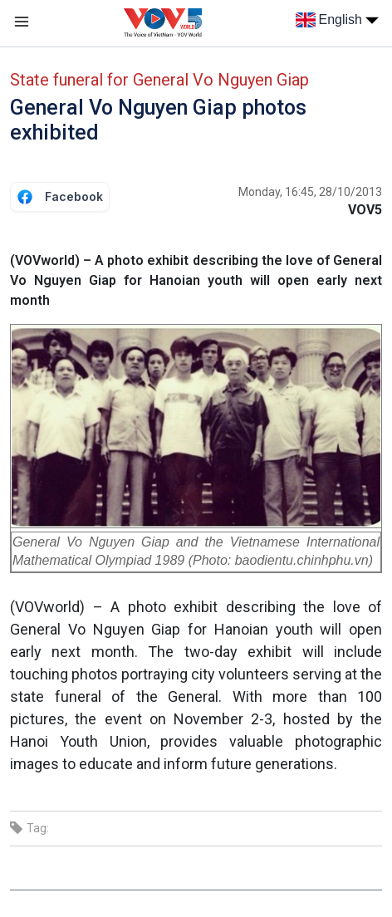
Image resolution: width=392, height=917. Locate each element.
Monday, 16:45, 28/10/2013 (310, 192)
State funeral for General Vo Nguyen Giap (159, 80)
